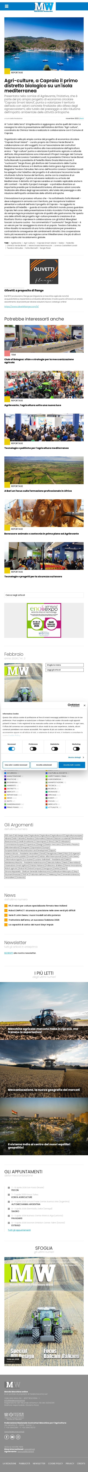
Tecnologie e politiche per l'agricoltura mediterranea (36, 448)
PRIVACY (70, 1463)
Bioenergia (12, 782)
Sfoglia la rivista (54, 665)
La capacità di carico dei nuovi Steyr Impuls (31, 924)
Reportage (12, 795)
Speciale (52, 795)
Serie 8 (64, 868)
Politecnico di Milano (54, 865)
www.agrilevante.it (26, 1451)
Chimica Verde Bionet (16, 245)
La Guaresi (28, 859)
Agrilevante (16, 243)
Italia (65, 856)
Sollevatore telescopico (62, 871)
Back (82, 118)
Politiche (11, 779)
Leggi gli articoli (53, 670)
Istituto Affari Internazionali (50, 856)
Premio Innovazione (73, 865)
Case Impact (40, 841)
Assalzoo (30, 838)
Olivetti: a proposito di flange (24, 290)
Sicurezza (12, 773)
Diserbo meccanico (53, 844)
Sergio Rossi (45, 248)
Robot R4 (23, 868)
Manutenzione (14, 776)
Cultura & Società (57, 773)
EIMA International (12, 847)
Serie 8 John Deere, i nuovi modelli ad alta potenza (34, 915)
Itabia (61, 243)
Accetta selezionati (44, 765)
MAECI (68, 859)
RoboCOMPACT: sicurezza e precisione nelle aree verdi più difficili (42, 910)
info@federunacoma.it (14, 1400)
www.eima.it (29, 1449)
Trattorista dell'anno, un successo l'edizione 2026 (34, 919)
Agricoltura (45, 835)
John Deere (73, 856)
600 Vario (9, 835)
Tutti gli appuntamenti (19, 1230)
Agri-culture (29, 243)
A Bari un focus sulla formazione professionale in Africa (38, 490)
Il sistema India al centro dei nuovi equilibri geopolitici (39, 1145)
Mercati (11, 791)
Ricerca (52, 788)
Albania (8, 838)
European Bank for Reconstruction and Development (26, 850)
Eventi (51, 798)
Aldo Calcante (19, 838)
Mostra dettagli (74, 757)
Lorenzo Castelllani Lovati (65, 245)
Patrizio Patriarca (37, 865)
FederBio (70, 243)
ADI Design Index (21, 835)
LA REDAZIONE (9, 1463)
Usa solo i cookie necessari (16, 765)
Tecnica (52, 785)
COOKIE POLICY (55, 1463)
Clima (50, 841)
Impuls (8, 856)
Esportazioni (36, 847)
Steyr (76, 871)
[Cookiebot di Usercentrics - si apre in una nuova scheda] (69, 705)
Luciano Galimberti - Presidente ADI (49, 859)
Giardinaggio (14, 804)
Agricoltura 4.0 (58, 835)
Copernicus (30, 844)
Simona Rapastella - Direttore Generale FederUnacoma (28, 871)
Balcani (50, 838)
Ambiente (11, 785)
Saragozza (47, 868)
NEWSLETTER (39, 1463)
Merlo (65, 862)
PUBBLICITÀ (24, 1463)
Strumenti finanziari (13, 874)
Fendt (42, 853)
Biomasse (52, 791)
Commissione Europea (14, 844)
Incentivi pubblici (19, 856)
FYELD (66, 853)
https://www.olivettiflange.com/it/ (21, 306)
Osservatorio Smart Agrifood (17, 865)
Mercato (52, 804)
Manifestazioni (55, 782)
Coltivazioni (65, 841)
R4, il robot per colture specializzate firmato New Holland (38, 905)
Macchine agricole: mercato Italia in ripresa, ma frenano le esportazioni (43, 1030)
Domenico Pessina (70, 844)
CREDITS (81, 1463)
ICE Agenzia (75, 853)
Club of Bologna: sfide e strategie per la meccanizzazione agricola (39, 361)
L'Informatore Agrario (13, 859)
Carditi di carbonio (25, 841)
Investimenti (33, 856)
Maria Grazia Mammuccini (40, 245)
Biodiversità (77, 838)
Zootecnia (20, 877)
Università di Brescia (71, 874)
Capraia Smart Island (46, 243)
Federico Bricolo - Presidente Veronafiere (21, 853)
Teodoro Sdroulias (15, 248)
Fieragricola (51, 853)
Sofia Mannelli (31, 248)
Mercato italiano (54, 862)
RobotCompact (35, 868)
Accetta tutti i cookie (71, 765)
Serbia (56, 868)
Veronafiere (9, 877)
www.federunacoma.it (14, 1431)
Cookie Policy (14, 735)
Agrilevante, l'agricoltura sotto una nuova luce (32, 405)
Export (52, 850)
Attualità (53, 807)
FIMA (60, 853)
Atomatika (40, 838)
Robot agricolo (11, 868)
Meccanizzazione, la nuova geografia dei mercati (44, 1090)
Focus (51, 801)
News (9, 798)
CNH (56, 841)
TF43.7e (25, 874)
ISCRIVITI (8, 953)
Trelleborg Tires (54, 874)
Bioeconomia (10, 841)
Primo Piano (13, 807)
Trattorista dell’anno (38, 874)
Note (9, 801)
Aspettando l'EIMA (57, 776)
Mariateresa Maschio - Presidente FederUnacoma (25, 862)
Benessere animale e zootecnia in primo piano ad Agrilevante (41, 533)
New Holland (75, 862)
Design (40, 844)
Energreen (25, 847)
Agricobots (34, 835)
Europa (46, 847)
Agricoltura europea (74, 835)
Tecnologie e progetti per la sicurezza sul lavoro (33, 576)
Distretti (11, 788)
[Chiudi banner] (84, 705)
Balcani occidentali (62, 838)
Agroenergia (54, 779)
